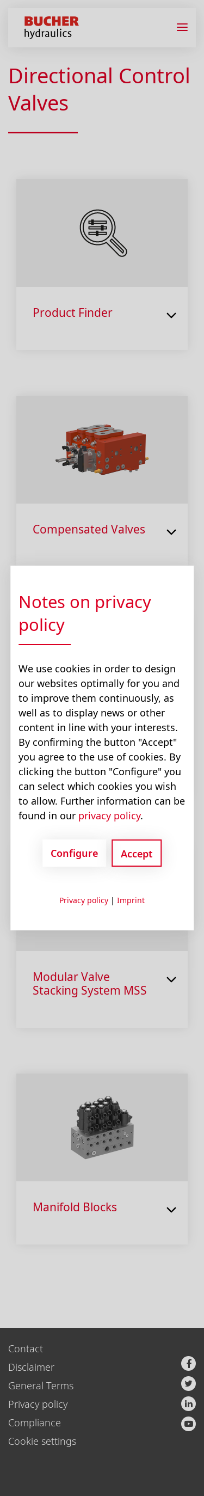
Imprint (131, 900)
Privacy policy (83, 900)
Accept (136, 853)
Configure (74, 853)
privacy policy (109, 815)
